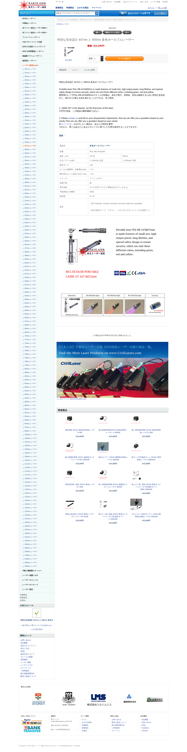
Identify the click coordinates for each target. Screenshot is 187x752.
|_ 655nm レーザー (29, 303)
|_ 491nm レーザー (29, 186)
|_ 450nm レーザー (29, 149)
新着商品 (59, 8)
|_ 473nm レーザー (29, 175)
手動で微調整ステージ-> (31, 571)
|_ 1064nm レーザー (29, 453)
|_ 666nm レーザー (29, 317)
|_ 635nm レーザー (29, 281)
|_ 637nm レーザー (29, 285)
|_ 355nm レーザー (29, 94)
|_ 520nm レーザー (29, 208)
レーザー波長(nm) (71, 19)
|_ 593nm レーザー (29, 259)
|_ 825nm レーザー (29, 376)
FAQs (22, 651)
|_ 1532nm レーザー (29, 511)
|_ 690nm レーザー (29, 332)
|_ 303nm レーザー (29, 80)
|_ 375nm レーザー (29, 102)
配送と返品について (28, 676)
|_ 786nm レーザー (29, 361)
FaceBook (145, 728)
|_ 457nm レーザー (29, 157)
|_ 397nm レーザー (29, 109)
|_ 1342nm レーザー (29, 493)
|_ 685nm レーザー (29, 328)
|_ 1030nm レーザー (29, 434)
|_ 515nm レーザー (29, 204)
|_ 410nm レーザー (29, 120)
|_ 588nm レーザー (29, 252)
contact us (73, 118)
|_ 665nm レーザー (29, 314)
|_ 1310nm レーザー (29, 482)
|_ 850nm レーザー (29, 387)
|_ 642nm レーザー (29, 296)
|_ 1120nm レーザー (29, 467)
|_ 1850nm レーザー (29, 526)
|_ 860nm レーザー (29, 394)
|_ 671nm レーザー (29, 321)
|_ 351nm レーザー (29, 91)
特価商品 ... (24, 595)
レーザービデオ (26, 665)
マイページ (96, 8)
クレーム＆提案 (26, 657)
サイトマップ (25, 668)
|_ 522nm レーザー (29, 211)
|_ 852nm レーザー (29, 391)
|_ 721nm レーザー (29, 339)
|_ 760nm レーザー (29, 350)
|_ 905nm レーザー (29, 409)
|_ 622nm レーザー (29, 270)
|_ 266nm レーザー (29, 76)
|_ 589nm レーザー (29, 255)
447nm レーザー (86, 19)
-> (30, 65)
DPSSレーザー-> (29, 19)
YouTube (145, 731)
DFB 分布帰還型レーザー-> (33, 51)
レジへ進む (160, 13)
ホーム (60, 19)
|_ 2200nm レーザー (29, 551)
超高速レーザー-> (29, 61)
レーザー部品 (27, 589)
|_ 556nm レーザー (29, 241)
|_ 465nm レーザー (29, 168)
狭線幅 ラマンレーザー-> (32, 56)
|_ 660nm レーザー (29, 310)
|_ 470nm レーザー (29, 171)
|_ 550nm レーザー (29, 230)
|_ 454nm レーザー (29, 153)
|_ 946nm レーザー (29, 423)
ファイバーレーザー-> (31, 37)
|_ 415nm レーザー (29, 124)
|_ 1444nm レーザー (29, 500)
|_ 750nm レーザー (29, 347)
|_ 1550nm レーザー (29, 515)
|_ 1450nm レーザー (29, 504)
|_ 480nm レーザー (29, 179)
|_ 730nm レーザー (29, 343)
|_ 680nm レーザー (29, 325)
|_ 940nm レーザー (29, 420)
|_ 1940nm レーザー (29, 540)
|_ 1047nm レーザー (29, 442)
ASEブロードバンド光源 (32, 42)
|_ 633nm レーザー (29, 277)
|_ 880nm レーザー (29, 402)
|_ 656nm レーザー (29, 306)
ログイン (151, 8)
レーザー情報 (155, 2)
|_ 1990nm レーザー (29, 544)
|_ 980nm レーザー (29, 431)
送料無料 (23, 660)
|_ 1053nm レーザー (29, 445)
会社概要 (117, 2)
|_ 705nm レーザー (29, 336)
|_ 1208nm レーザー (29, 478)
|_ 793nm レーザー (29, 365)
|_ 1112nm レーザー (29, 464)
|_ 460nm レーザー (29, 160)
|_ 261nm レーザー (29, 73)
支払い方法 (144, 2)
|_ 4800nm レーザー (29, 566)
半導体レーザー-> (29, 23)
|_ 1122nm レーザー (29, 471)
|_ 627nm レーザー (29, 274)
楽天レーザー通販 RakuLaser (42, 746)
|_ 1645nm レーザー (29, 522)
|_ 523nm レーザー (29, 215)
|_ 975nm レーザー (29, 427)
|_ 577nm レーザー (29, 248)
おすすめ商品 (83, 8)
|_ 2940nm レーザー (29, 559)
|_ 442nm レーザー (29, 138)
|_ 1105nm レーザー (29, 460)
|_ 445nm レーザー (29, 142)
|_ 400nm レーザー (29, 113)
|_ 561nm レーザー (29, 244)
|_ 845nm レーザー (29, 383)
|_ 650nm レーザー (29, 299)
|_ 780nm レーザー (29, 354)
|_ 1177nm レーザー (29, 475)
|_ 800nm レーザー (29, 369)
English (165, 1)
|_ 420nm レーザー (29, 127)
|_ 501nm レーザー (29, 190)
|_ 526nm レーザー (29, 219)
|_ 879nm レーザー (29, 398)
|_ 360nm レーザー (29, 98)
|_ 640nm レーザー (29, 292)
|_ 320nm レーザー (29, 84)
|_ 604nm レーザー (29, 263)
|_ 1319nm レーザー (29, 489)
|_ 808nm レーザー (29, 372)
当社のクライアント (130, 2)
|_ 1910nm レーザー (29, 537)
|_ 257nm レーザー (29, 69)
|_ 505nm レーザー (29, 193)
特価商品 (70, 8)
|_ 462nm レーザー (29, 164)
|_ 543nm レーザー (29, 226)
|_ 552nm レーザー (29, 233)
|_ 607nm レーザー (29, 266)
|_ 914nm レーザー (29, 413)
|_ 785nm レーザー (29, 358)
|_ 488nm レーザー (29, 182)
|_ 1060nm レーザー (29, 449)
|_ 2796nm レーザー (29, 555)
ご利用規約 (24, 671)
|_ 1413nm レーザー (29, 497)
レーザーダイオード (30, 585)
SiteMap (77, 746)
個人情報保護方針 (27, 673)
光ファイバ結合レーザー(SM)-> (34, 33)
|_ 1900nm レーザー (29, 533)
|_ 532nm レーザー (29, 222)
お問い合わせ (107, 2)
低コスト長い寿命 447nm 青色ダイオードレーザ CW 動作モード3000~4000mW (146, 486)
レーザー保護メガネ (30, 575)
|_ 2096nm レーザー (29, 548)
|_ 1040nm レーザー (29, 438)
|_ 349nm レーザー (29, 87)
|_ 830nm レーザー (29, 380)
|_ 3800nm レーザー (29, 562)
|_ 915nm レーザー (29, 416)
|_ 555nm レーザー (29, 237)
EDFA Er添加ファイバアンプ (33, 47)
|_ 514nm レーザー (29, 200)
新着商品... (24, 598)
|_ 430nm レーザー (29, 131)
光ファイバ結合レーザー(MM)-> (34, 28)
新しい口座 (162, 8)
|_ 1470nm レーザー (29, 508)
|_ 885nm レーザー (29, 405)
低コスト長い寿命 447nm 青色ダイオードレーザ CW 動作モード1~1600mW (113, 516)
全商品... (23, 600)
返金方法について (27, 654)
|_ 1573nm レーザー (29, 519)
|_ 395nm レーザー (29, 105)
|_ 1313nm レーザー (29, 486)
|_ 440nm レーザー (29, 135)
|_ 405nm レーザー (29, 116)
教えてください (66, 124)
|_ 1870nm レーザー (29, 529)
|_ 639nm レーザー (29, 288)
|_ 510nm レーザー (29, 197)
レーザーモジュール (30, 580)
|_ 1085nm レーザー (29, 456)
